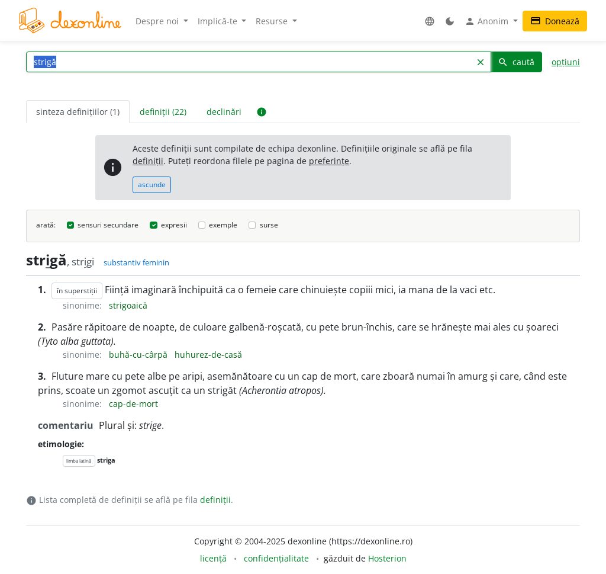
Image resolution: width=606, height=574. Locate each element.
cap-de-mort (133, 403)
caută (516, 62)
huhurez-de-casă (208, 354)
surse (269, 225)
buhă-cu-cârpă (139, 354)
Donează (554, 21)
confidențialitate (276, 558)
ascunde (152, 184)
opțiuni (566, 62)
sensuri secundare (108, 225)
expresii (174, 225)
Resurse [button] (273, 21)
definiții (148, 160)
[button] (430, 21)
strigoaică (128, 305)
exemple (223, 225)
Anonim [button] (488, 21)
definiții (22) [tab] (163, 111)
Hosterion (387, 558)
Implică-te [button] (219, 21)
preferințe (329, 160)
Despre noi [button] (158, 21)
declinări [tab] (224, 111)
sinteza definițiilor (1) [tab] (78, 111)
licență (213, 558)
